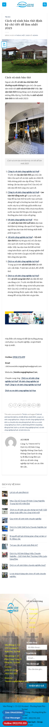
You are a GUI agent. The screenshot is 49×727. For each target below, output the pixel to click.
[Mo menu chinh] (4, 4)
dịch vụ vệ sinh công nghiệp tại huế (26, 427)
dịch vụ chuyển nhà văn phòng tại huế (17, 422)
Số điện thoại (31, 643)
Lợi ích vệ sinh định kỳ (19, 492)
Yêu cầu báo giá (32, 664)
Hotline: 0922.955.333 (15, 723)
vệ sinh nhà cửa (24, 430)
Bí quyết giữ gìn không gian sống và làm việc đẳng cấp (28, 537)
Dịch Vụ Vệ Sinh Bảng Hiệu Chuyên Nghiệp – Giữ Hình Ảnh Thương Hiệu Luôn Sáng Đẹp (28, 556)
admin (35, 35)
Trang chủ (33, 609)
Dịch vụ (32, 618)
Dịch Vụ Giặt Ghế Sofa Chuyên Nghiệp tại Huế (28, 528)
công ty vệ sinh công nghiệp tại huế (32, 419)
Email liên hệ (31, 653)
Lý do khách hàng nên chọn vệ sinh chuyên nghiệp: (28, 575)
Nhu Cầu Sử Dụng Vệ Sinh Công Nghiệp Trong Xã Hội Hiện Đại (27, 502)
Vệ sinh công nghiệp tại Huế (20, 237)
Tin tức (8, 17)
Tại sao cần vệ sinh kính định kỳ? (24, 545)
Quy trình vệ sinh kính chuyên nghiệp (25, 518)
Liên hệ (32, 627)
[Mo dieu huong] (45, 4)
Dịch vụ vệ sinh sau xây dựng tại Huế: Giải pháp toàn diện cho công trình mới (28, 511)
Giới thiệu (33, 613)
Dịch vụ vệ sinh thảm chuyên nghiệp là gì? (28, 565)
